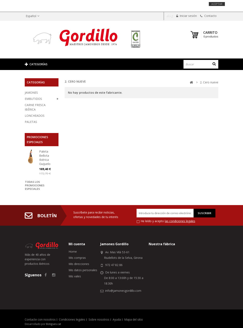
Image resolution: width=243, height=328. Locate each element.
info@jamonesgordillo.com (123, 291)
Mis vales (75, 276)
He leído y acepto (168, 221)
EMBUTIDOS (33, 99)
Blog (169, 16)
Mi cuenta (77, 244)
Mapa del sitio (133, 319)
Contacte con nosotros (40, 319)
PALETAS (31, 122)
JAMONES (31, 93)
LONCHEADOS (34, 116)
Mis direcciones (79, 264)
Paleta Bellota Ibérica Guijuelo (44, 157)
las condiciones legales (180, 221)
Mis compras (77, 258)
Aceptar (216, 4)
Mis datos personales (83, 270)
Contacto (210, 16)
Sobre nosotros (99, 319)
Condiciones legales (72, 319)
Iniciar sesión (188, 16)
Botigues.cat (53, 324)
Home (73, 251)
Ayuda (117, 319)
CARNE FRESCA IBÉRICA (35, 107)
